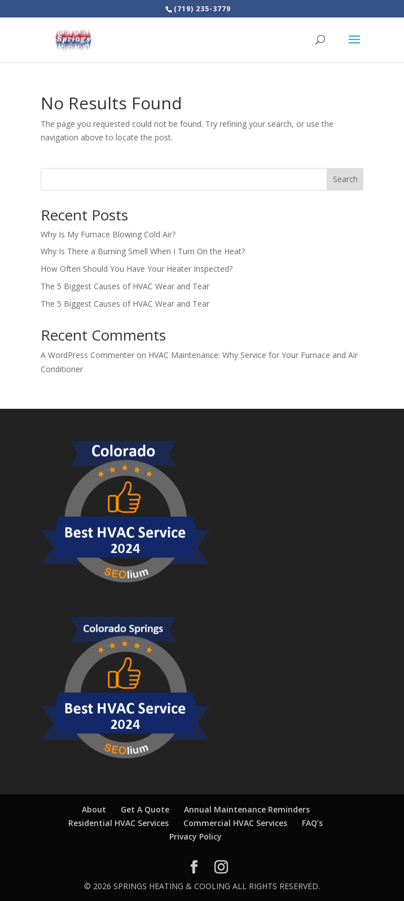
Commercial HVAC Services (235, 823)
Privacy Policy (195, 836)
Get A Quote (145, 809)
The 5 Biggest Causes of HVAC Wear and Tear (125, 286)
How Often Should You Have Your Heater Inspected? (136, 268)
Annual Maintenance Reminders (247, 809)
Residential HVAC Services (118, 823)
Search (345, 179)
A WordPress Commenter (87, 355)
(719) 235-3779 (202, 9)
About (94, 809)
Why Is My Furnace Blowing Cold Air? (108, 234)
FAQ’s (312, 823)
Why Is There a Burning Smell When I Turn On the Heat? (143, 251)
